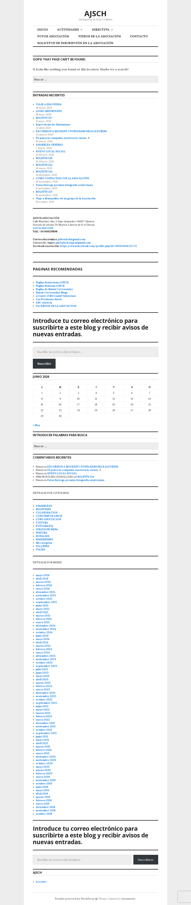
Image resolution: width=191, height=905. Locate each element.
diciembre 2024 (45, 625)
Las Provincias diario (49, 299)
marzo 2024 (43, 645)
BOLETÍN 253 (44, 191)
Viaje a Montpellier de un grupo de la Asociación (66, 198)
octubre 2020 (44, 763)
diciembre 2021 (45, 723)
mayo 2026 (42, 575)
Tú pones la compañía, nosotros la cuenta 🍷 (63, 138)
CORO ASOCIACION (48, 519)
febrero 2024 (44, 649)
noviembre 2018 (46, 810)
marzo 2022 (43, 713)
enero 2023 (43, 689)
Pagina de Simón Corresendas (54, 289)
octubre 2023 (44, 662)
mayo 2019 (42, 790)
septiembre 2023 (46, 666)
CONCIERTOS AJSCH (49, 516)
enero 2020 (43, 776)
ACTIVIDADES (68, 29)
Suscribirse (146, 860)
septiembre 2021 (46, 733)
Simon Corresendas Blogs (52, 292)
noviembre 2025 (46, 595)
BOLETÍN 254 (44, 171)
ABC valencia (44, 302)
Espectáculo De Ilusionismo (53, 124)
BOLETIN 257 (44, 117)
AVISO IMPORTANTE (49, 111)
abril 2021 (42, 743)
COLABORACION (46, 512)
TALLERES (42, 546)
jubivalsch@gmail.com (71, 239)
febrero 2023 (44, 686)
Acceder (41, 881)
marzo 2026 (43, 582)
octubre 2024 (44, 632)
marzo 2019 (43, 797)
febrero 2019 (44, 800)
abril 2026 (42, 578)
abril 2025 (42, 612)
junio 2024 (42, 635)
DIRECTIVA (100, 29)
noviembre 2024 (46, 629)
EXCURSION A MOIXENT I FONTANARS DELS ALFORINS (71, 131)
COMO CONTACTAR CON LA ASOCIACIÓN (62, 178)
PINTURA (41, 532)
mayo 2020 (43, 766)
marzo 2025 (43, 615)
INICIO (42, 29)
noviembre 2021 (46, 726)
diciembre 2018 (45, 807)
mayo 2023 (42, 676)
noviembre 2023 (46, 659)
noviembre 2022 (46, 696)
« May (36, 425)
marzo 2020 (43, 770)
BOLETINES (43, 509)
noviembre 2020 (46, 760)
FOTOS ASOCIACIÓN (53, 36)
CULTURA (42, 522)
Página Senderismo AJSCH (52, 282)
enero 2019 (42, 803)
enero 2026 (43, 588)
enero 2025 (43, 622)
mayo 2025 (42, 608)
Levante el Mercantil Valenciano (56, 295)
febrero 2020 (44, 773)
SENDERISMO (44, 539)
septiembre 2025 (46, 602)
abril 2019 (42, 793)
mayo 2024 (42, 639)
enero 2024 (43, 652)
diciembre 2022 (45, 692)
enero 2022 (43, 719)
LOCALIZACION (43, 228)
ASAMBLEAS (44, 505)
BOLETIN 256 (44, 158)
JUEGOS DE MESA (47, 529)
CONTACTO (139, 36)
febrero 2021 (44, 750)
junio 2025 (42, 605)
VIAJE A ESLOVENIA (49, 104)
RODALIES (42, 536)
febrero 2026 (44, 585)
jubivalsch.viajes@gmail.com (73, 242)
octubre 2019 (44, 783)
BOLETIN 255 (44, 164)
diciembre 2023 (45, 656)
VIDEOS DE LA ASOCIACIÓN (99, 36)
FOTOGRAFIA (44, 526)
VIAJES (40, 549)
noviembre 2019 (46, 780)
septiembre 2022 (46, 703)
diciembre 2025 (45, 592)
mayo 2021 (42, 740)
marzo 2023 (43, 682)
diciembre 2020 (46, 756)
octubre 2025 (44, 598)
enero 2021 (42, 753)
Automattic (128, 898)
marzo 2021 (43, 746)
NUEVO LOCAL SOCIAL (50, 151)
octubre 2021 (44, 729)
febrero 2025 (44, 619)
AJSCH (95, 13)
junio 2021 (42, 736)
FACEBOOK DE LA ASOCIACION (56, 306)
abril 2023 (42, 679)
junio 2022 (42, 706)
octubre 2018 (44, 813)
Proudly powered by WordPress (74, 898)
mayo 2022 (42, 709)
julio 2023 (42, 669)
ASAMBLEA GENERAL (49, 144)
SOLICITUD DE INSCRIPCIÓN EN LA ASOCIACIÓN (75, 43)
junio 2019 (42, 787)
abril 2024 (42, 642)
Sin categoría (44, 542)
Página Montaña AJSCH (50, 285)
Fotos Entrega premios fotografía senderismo (64, 185)
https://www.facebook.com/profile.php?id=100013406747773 (98, 246)
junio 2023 (42, 672)
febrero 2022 (44, 716)
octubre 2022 (44, 699)
